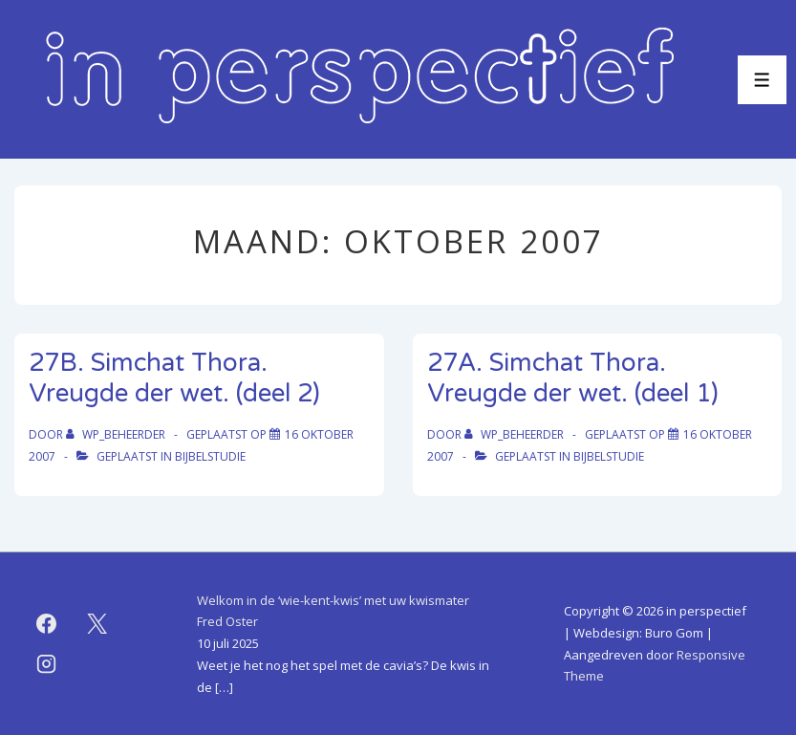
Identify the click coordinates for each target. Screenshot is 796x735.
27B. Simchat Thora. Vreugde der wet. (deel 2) (174, 378)
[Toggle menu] (762, 79)
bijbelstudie (210, 456)
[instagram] (47, 664)
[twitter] (97, 624)
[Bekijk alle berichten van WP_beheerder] (117, 434)
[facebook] (47, 624)
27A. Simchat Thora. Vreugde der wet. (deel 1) (573, 378)
